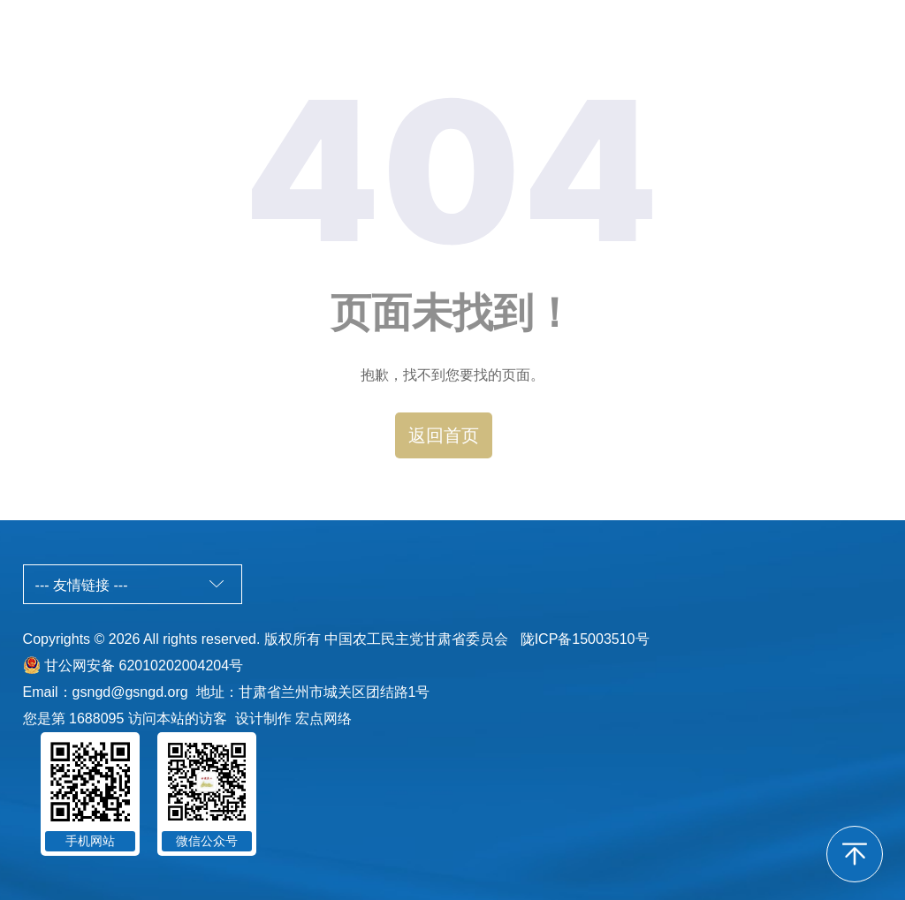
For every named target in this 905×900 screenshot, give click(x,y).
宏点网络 (323, 718)
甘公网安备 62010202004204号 (143, 665)
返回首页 (443, 435)
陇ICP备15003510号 (585, 639)
